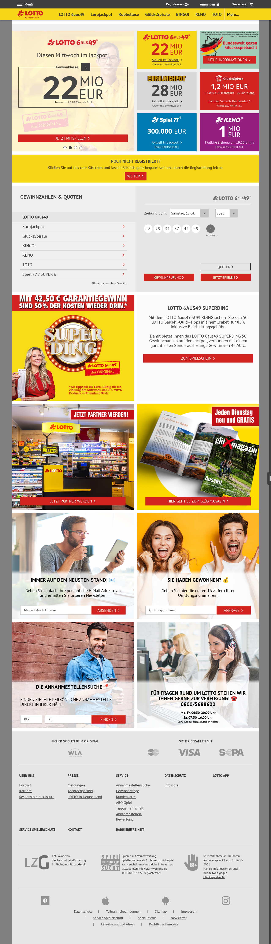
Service (122, 775)
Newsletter (178, 918)
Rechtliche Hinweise (163, 924)
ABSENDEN (108, 610)
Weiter (135, 176)
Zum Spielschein (198, 358)
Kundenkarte (126, 797)
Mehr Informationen (229, 59)
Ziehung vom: (155, 213)
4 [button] (80, 147)
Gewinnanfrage (127, 791)
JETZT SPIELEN (225, 277)
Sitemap (161, 911)
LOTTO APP (221, 775)
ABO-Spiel (124, 802)
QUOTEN (226, 267)
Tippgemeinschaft (130, 808)
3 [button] (75, 147)
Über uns (26, 775)
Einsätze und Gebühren (118, 924)
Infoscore (171, 785)
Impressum (189, 911)
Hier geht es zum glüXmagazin (198, 501)
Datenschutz (175, 775)
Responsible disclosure (36, 797)
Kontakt (75, 829)
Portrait (25, 785)
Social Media (147, 918)
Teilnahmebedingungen (123, 911)
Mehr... (233, 14)
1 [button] (65, 147)
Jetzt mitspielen (73, 138)
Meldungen (76, 785)
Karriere (25, 791)
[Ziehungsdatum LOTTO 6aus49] (189, 213)
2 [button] (70, 147)
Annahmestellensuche (133, 785)
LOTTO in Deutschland (85, 797)
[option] (73, 91)
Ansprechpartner (80, 791)
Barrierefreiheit (130, 829)
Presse (73, 775)
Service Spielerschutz (37, 829)
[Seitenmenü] (269, 476)
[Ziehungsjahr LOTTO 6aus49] (227, 213)
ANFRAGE (234, 610)
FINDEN (108, 719)
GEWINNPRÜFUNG (169, 277)
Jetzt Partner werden (73, 501)
